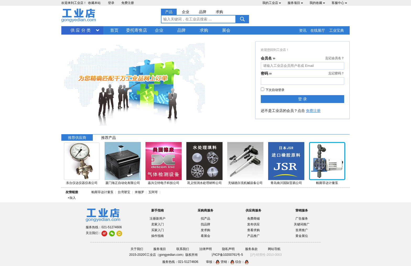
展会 (226, 30)
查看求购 (253, 230)
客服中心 (339, 3)
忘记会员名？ (334, 58)
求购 (204, 30)
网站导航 (274, 249)
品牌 (181, 30)
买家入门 (157, 230)
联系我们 (182, 249)
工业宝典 (336, 30)
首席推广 (301, 230)
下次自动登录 (272, 90)
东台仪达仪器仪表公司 (82, 183)
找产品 (205, 218)
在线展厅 (317, 30)
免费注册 (127, 3)
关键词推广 (302, 224)
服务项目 (295, 3)
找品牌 (205, 224)
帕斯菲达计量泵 (327, 183)
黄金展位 (301, 236)
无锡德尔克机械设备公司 (245, 183)
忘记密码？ (336, 73)
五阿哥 (153, 192)
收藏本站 (94, 3)
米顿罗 (140, 192)
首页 (114, 30)
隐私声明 (228, 249)
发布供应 (253, 224)
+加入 (72, 198)
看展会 (205, 236)
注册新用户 (157, 218)
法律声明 (205, 249)
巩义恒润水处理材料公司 (204, 183)
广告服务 (301, 218)
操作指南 (157, 236)
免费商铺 (253, 218)
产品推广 (253, 236)
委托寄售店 (136, 30)
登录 (111, 3)
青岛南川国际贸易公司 (286, 183)
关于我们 (137, 249)
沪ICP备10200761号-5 (227, 255)
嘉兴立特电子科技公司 (163, 183)
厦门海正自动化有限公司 (122, 183)
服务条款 (251, 249)
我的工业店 (271, 3)
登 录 (302, 99)
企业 (159, 30)
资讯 (302, 30)
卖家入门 (157, 224)
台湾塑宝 (124, 192)
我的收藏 (317, 3)
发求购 (205, 230)
